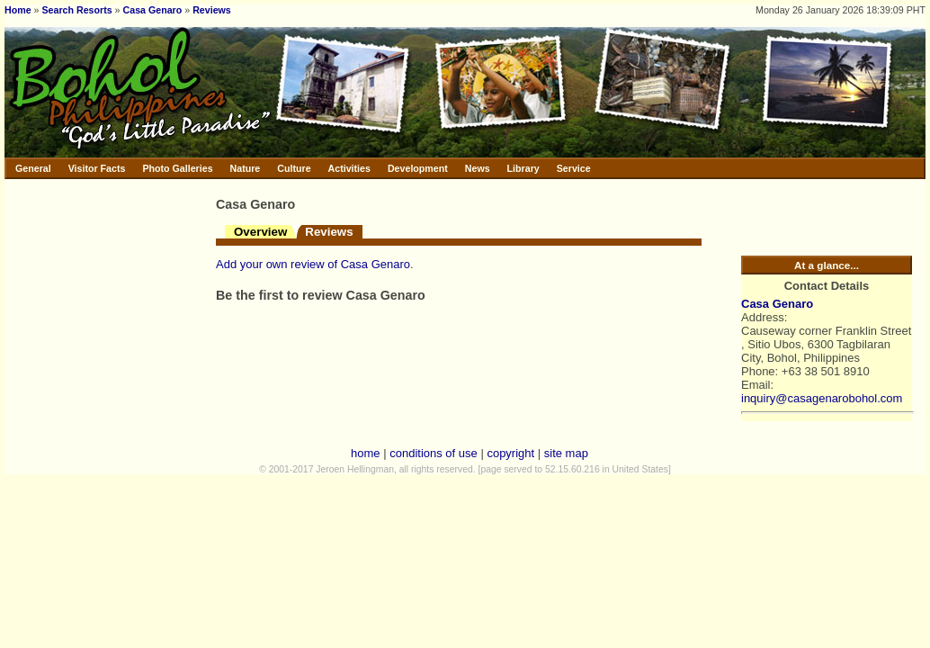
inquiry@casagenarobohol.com (821, 398)
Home (17, 9)
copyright (510, 453)
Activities (349, 168)
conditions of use (433, 453)
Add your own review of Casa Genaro (313, 264)
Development (418, 168)
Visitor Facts (97, 168)
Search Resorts (76, 9)
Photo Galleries (177, 168)
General (33, 168)
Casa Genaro (153, 9)
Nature (245, 168)
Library (523, 168)
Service (574, 168)
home (365, 453)
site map (566, 453)
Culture (293, 168)
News (477, 168)
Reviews (211, 9)
